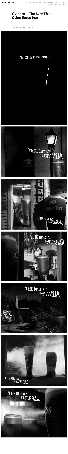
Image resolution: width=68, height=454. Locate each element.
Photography (50, 2)
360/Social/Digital (27, 2)
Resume (60, 4)
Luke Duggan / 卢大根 (7, 2)
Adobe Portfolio (36, 450)
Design (40, 2)
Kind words (50, 4)
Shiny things (63, 2)
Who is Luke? (56, 2)
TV (36, 2)
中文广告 (44, 2)
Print (34, 2)
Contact (56, 4)
